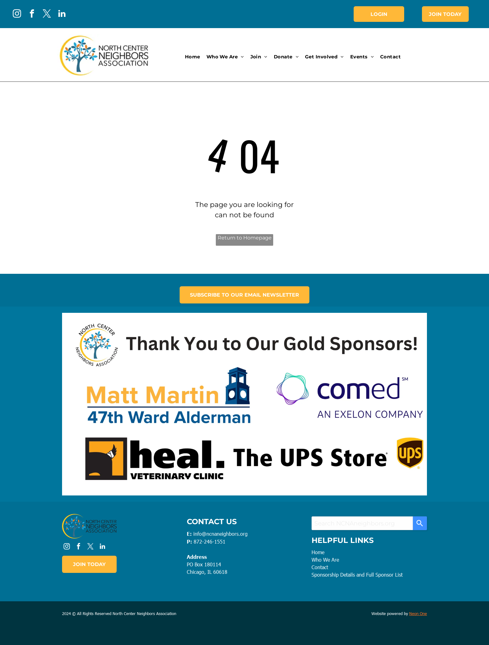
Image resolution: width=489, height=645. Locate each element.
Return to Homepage (245, 238)
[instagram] (17, 14)
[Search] (420, 523)
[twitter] (47, 14)
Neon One (418, 613)
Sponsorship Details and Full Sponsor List (357, 574)
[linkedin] (62, 14)
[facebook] (32, 14)
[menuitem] (192, 57)
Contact (320, 567)
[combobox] (362, 523)
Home (318, 552)
